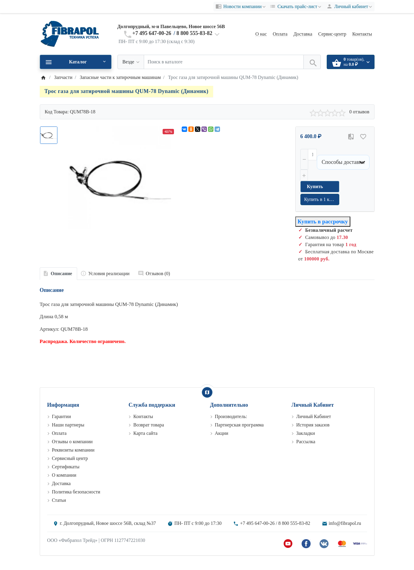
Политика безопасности (76, 491)
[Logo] (70, 33)
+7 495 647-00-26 (151, 33)
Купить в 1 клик (320, 199)
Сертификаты (66, 466)
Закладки (305, 433)
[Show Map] (207, 392)
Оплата (280, 33)
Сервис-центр (332, 33)
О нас (261, 33)
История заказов (312, 424)
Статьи (59, 500)
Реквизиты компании (73, 449)
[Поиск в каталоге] (224, 62)
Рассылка (305, 441)
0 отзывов (359, 111)
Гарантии (61, 416)
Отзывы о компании (72, 441)
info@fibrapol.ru (345, 523)
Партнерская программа (239, 424)
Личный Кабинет (313, 416)
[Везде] (130, 62)
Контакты (362, 33)
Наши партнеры (68, 424)
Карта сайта (145, 433)
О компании (64, 475)
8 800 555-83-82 (194, 33)
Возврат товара (148, 424)
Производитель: (231, 416)
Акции (221, 433)
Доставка (303, 33)
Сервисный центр (70, 458)
